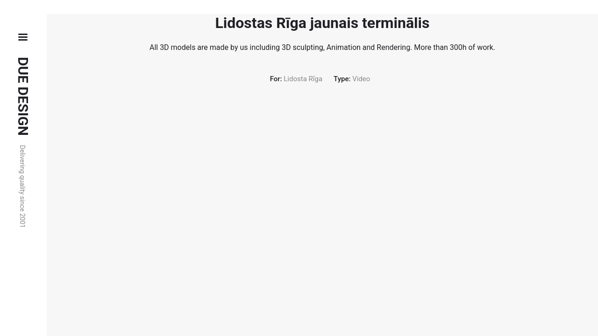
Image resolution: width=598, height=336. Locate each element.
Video (361, 79)
